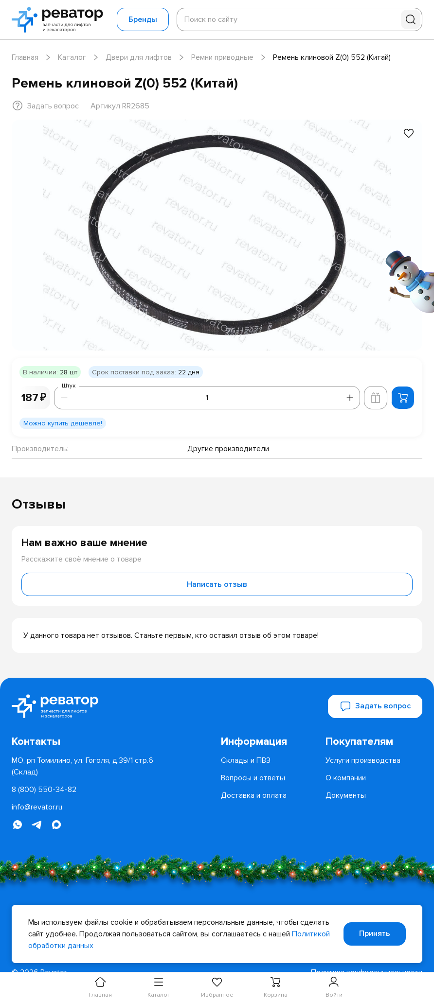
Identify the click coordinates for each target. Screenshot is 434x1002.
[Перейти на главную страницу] (60, 20)
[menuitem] (269, 741)
